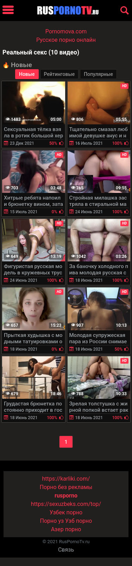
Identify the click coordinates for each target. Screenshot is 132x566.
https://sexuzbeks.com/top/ (66, 504)
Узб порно (78, 521)
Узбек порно (66, 512)
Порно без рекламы (66, 487)
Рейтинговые (59, 74)
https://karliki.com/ (66, 478)
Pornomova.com (66, 31)
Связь (66, 549)
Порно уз (52, 521)
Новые (27, 74)
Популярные (98, 74)
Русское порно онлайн (66, 40)
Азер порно (66, 529)
